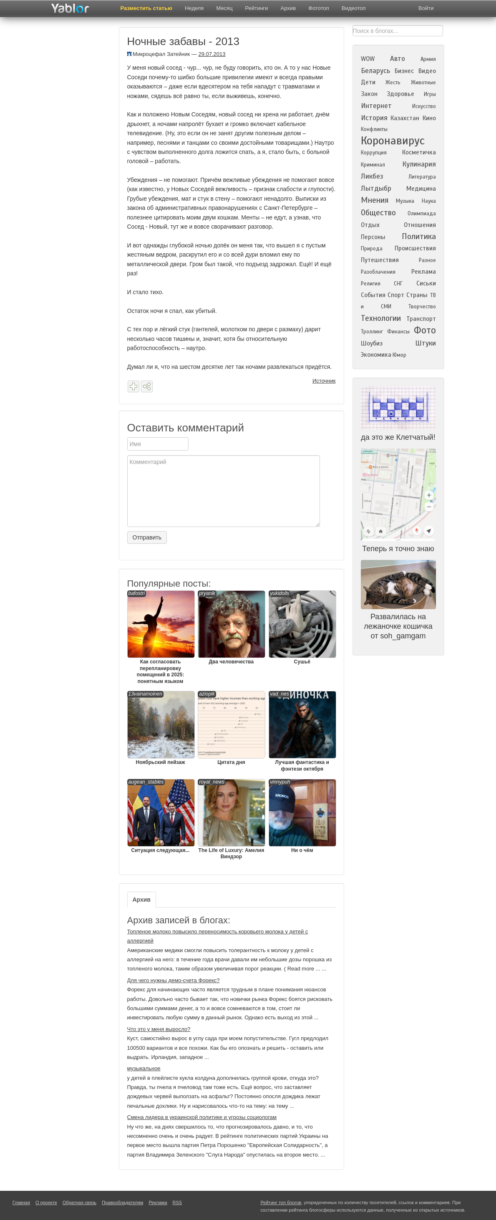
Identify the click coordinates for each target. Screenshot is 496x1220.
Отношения (420, 225)
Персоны (373, 237)
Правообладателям (122, 1202)
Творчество (422, 306)
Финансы (398, 331)
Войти (425, 8)
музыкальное (144, 1068)
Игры (430, 94)
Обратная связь (79, 1202)
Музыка (405, 201)
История (374, 117)
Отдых (370, 225)
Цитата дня (231, 728)
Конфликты (374, 129)
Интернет (376, 105)
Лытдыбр (376, 188)
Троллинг (372, 331)
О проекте (46, 1202)
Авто (397, 58)
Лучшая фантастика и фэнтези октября (302, 731)
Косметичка (419, 152)
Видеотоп (354, 8)
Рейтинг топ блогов (281, 1202)
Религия (370, 283)
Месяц (224, 8)
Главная (21, 1202)
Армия (428, 59)
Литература (422, 177)
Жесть (392, 82)
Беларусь (375, 70)
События (373, 295)
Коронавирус (393, 141)
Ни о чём (302, 816)
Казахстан (404, 118)
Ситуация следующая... (160, 816)
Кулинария (419, 164)
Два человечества (231, 627)
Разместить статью (147, 8)
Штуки (425, 343)
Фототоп (318, 8)
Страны (417, 295)
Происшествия (415, 248)
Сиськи (426, 283)
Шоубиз (372, 343)
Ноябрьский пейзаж (160, 728)
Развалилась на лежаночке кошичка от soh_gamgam (398, 626)
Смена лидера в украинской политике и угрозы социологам (202, 1117)
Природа (372, 248)
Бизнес (404, 71)
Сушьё (302, 627)
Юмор (399, 355)
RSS (177, 1202)
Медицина (421, 188)
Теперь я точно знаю (398, 548)
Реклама (423, 271)
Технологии (381, 318)
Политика (419, 236)
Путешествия (380, 260)
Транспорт (421, 319)
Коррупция (374, 152)
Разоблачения (378, 272)
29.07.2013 (211, 54)
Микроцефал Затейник (158, 54)
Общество (378, 212)
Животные (423, 82)
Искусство (424, 106)
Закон (369, 94)
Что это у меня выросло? (159, 1029)
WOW (368, 59)
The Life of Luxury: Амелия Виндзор (231, 819)
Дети (368, 82)
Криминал (373, 164)
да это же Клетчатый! (398, 437)
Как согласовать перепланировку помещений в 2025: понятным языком (160, 637)
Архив (288, 8)
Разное (427, 260)
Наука (429, 201)
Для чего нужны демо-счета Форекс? (173, 980)
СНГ (398, 283)
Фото (425, 330)
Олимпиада (422, 213)
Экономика (376, 354)
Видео (427, 71)
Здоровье (400, 94)
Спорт (396, 295)
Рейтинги (256, 8)
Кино (429, 118)
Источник (324, 381)
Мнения (374, 200)
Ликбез (372, 176)
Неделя (194, 8)
